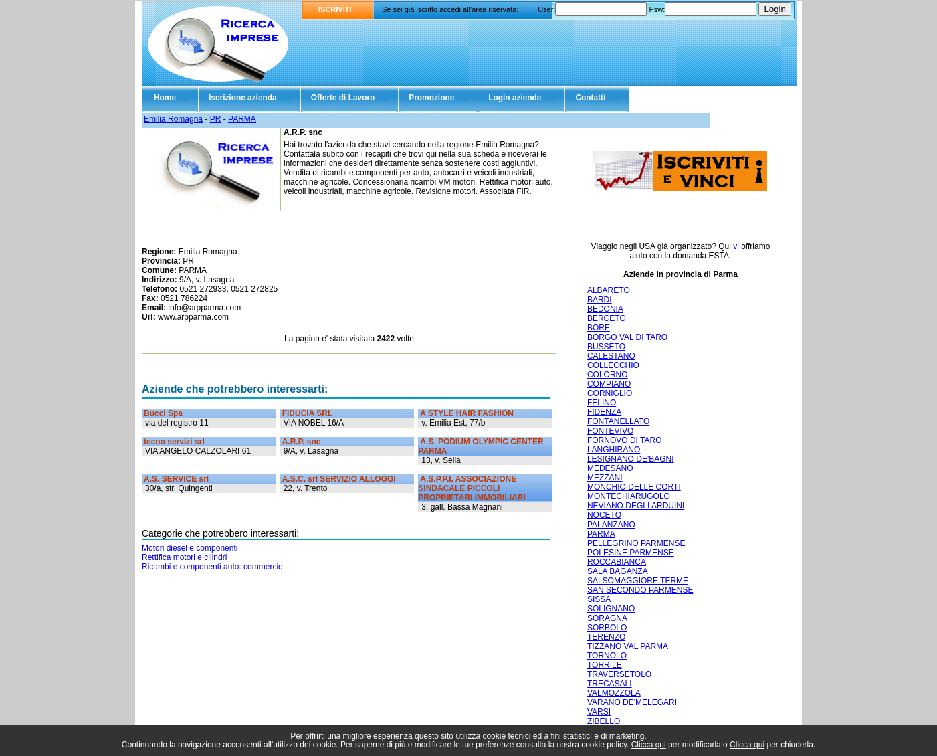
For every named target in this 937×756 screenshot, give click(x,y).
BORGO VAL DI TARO (627, 337)
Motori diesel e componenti (189, 548)
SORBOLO (607, 627)
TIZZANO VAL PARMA (627, 646)
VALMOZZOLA (614, 693)
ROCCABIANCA (616, 562)
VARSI (599, 712)
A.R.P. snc (301, 441)
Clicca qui (648, 744)
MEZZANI (605, 477)
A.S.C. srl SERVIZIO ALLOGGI (339, 479)
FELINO (601, 402)
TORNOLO (607, 655)
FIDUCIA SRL (307, 413)
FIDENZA (604, 412)
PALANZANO (611, 524)
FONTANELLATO (618, 421)
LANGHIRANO (613, 449)
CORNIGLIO (609, 393)
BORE (598, 328)
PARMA (242, 119)
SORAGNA (607, 618)
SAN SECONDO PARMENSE (640, 590)
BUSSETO (606, 346)
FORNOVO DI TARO (624, 440)
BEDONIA (605, 309)
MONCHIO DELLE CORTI (634, 487)
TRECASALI (609, 683)
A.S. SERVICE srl (176, 479)
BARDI (599, 299)
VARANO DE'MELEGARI (632, 702)
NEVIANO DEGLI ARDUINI (635, 505)
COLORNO (607, 374)
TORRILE (604, 665)
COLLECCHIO (613, 365)
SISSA (599, 599)
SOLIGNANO (611, 608)
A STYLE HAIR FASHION (467, 413)
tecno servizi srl (174, 441)
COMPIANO (609, 384)
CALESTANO (611, 356)
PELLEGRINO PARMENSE (636, 543)
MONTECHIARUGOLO (628, 496)
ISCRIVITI (335, 9)
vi (736, 246)
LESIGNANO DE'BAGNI (630, 459)
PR (215, 119)
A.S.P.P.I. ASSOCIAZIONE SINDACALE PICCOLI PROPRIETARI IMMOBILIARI (471, 488)
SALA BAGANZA (617, 571)
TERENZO (606, 637)
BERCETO (606, 318)
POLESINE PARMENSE (630, 552)
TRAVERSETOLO (619, 674)
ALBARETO (608, 290)
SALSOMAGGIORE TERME (637, 580)
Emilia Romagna (173, 119)
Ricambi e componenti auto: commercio (212, 566)
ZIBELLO (603, 721)
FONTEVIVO (610, 431)
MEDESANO (610, 468)
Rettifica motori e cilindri (184, 557)
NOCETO (604, 515)
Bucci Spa (163, 413)
